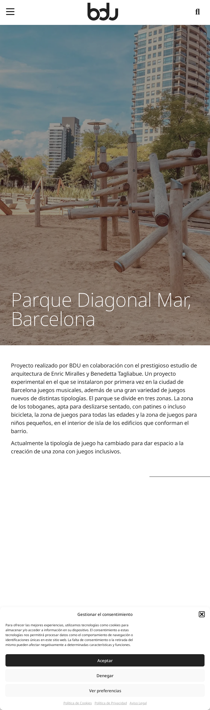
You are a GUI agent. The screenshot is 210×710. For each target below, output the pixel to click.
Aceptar (105, 660)
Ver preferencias (105, 690)
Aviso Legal (138, 703)
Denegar (105, 675)
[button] (202, 614)
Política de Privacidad (111, 703)
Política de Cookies (77, 703)
